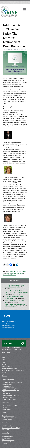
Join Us (14, 343)
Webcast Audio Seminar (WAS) (11, 428)
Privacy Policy (6, 352)
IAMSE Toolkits (6, 409)
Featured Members (7, 442)
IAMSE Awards (6, 392)
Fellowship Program (7, 386)
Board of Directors (7, 366)
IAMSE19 (14, 273)
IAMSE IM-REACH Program (10, 388)
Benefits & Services (7, 436)
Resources (20, 273)
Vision (3, 362)
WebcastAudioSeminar (9, 275)
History (4, 364)
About (3, 359)
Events (4, 412)
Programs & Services (8, 379)
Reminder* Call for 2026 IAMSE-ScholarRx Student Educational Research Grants (16, 292)
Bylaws (4, 372)
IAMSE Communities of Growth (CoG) (13, 370)
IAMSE (8, 273)
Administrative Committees (9, 368)
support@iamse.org (8, 327)
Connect (4, 376)
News (9, 20)
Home (3, 357)
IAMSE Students (6, 438)
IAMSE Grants (6, 393)
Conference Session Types (9, 417)
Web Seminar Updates (20, 271)
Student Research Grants (9, 399)
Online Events (6, 423)
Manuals (4, 407)
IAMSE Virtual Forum (8, 426)
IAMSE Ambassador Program (10, 390)
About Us (5, 20)
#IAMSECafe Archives (8, 430)
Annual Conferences (8, 416)
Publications (5, 402)
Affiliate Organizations (8, 440)
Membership (5, 433)
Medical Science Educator (9, 405)
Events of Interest (7, 419)
